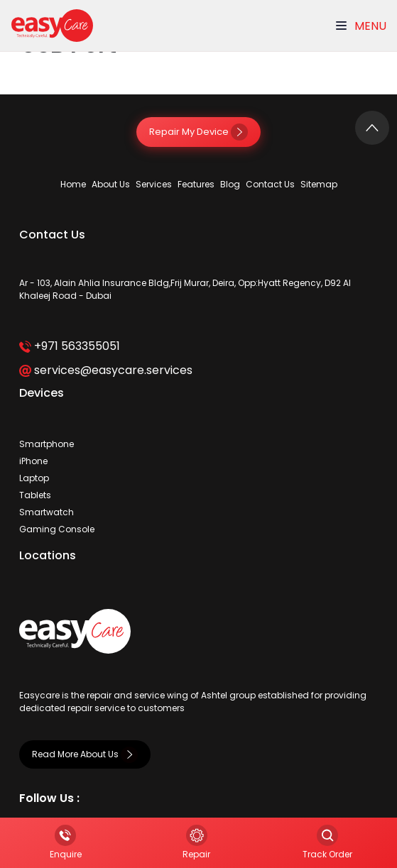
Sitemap (318, 184)
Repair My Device (198, 131)
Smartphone (46, 444)
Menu (361, 26)
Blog (230, 184)
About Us (111, 184)
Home (73, 184)
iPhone (33, 461)
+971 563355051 (69, 346)
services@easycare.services (105, 370)
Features (196, 184)
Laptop (34, 478)
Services (154, 184)
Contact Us (270, 184)
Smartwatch (46, 512)
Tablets (35, 495)
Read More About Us (85, 754)
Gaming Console (56, 529)
